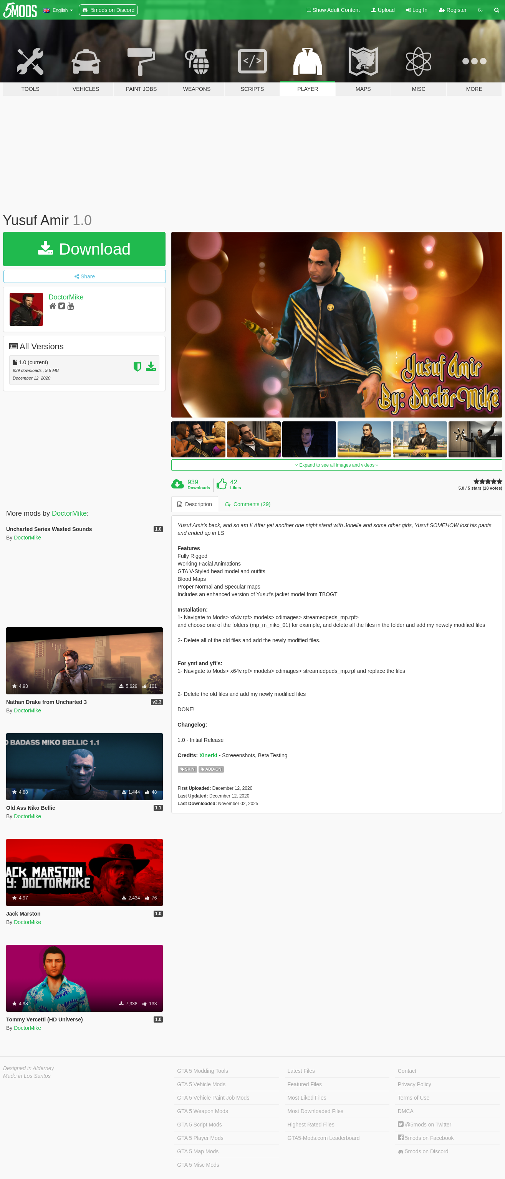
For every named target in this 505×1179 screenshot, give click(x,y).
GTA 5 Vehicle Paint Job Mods (213, 1098)
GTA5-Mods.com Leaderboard (324, 1138)
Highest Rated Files (311, 1124)
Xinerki (208, 755)
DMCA (406, 1111)
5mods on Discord (423, 1151)
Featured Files (305, 1084)
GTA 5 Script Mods (199, 1124)
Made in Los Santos (27, 1076)
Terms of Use (413, 1098)
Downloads (199, 487)
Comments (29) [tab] (247, 504)
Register (453, 10)
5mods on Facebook (426, 1138)
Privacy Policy (414, 1084)
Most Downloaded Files (316, 1111)
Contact (407, 1071)
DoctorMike (66, 297)
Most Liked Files (307, 1098)
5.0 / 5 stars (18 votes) (480, 488)
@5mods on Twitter (424, 1124)
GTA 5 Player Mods (200, 1138)
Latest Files (301, 1071)
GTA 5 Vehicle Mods (201, 1084)
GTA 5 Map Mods (198, 1151)
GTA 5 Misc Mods (198, 1165)
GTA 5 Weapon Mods (202, 1111)
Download (84, 249)
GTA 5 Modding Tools (202, 1071)
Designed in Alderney (28, 1068)
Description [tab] (194, 504)
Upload (383, 10)
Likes (235, 487)
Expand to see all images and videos (337, 465)
